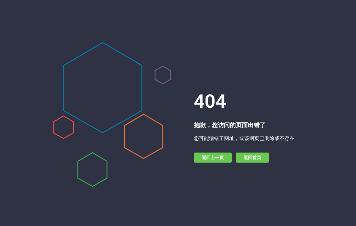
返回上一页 (213, 157)
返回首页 (252, 157)
